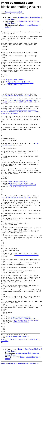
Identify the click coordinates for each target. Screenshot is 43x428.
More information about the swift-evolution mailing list (20, 426)
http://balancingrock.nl (15, 89)
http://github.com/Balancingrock (20, 93)
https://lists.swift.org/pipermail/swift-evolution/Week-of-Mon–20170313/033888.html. (19, 115)
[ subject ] (35, 25)
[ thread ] (29, 25)
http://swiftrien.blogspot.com (18, 91)
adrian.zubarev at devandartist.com (16, 109)
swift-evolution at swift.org (26, 300)
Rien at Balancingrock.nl (13, 12)
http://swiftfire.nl (16, 95)
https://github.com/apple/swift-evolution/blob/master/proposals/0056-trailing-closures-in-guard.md (20, 128)
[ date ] (22, 25)
